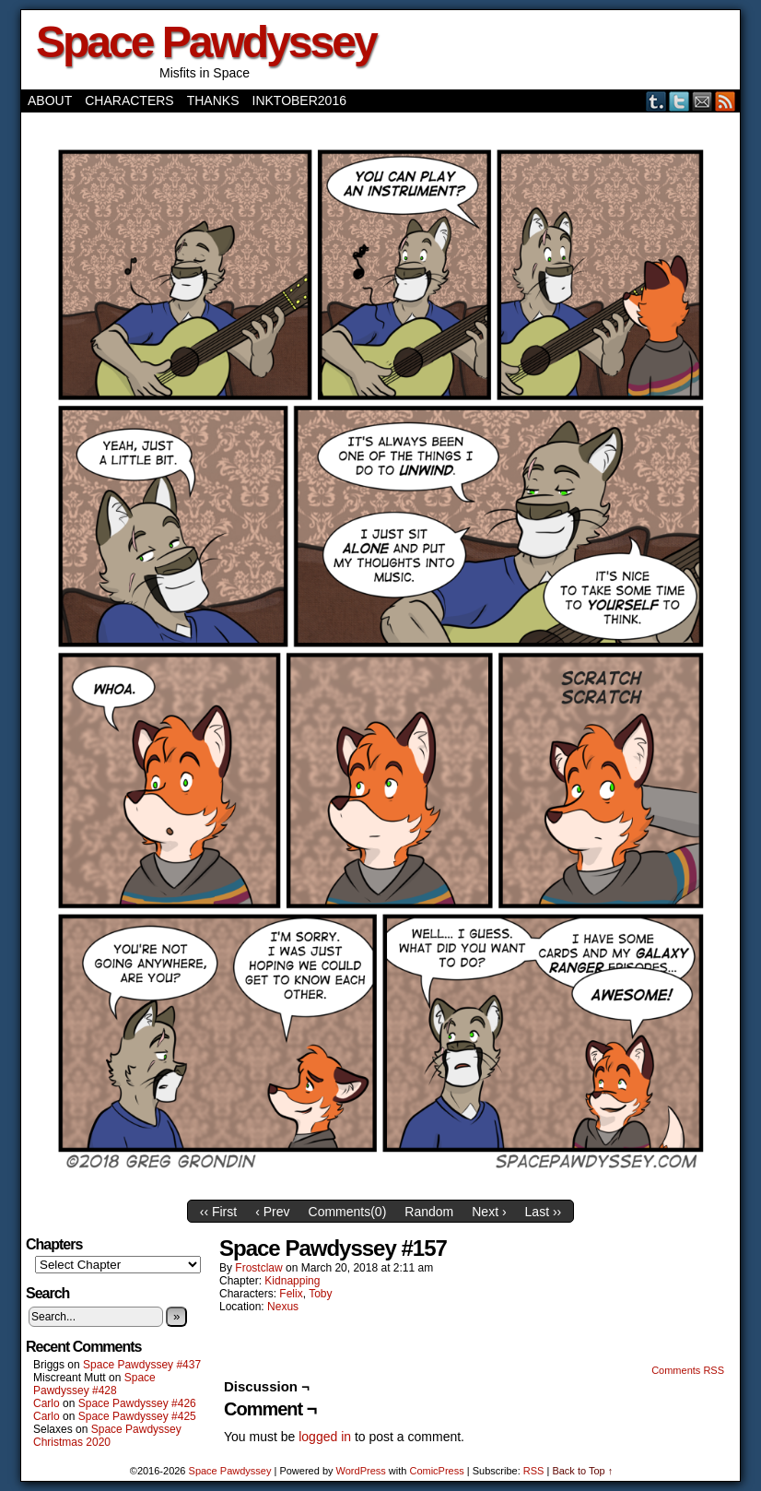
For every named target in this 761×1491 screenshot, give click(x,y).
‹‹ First (218, 1211)
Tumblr (656, 100)
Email (702, 100)
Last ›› (543, 1211)
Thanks (213, 100)
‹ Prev (272, 1211)
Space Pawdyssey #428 (94, 1384)
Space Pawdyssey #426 (137, 1403)
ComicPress (436, 1470)
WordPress (361, 1470)
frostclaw (258, 1267)
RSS (725, 100)
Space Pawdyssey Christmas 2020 (107, 1436)
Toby (320, 1293)
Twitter (679, 100)
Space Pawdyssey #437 (142, 1364)
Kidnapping (292, 1280)
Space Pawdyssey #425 (137, 1416)
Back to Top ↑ (582, 1470)
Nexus (283, 1306)
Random (428, 1211)
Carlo (46, 1403)
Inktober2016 (299, 100)
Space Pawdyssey (206, 42)
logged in (325, 1436)
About (50, 100)
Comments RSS (687, 1370)
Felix (290, 1293)
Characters (129, 100)
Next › (489, 1211)
